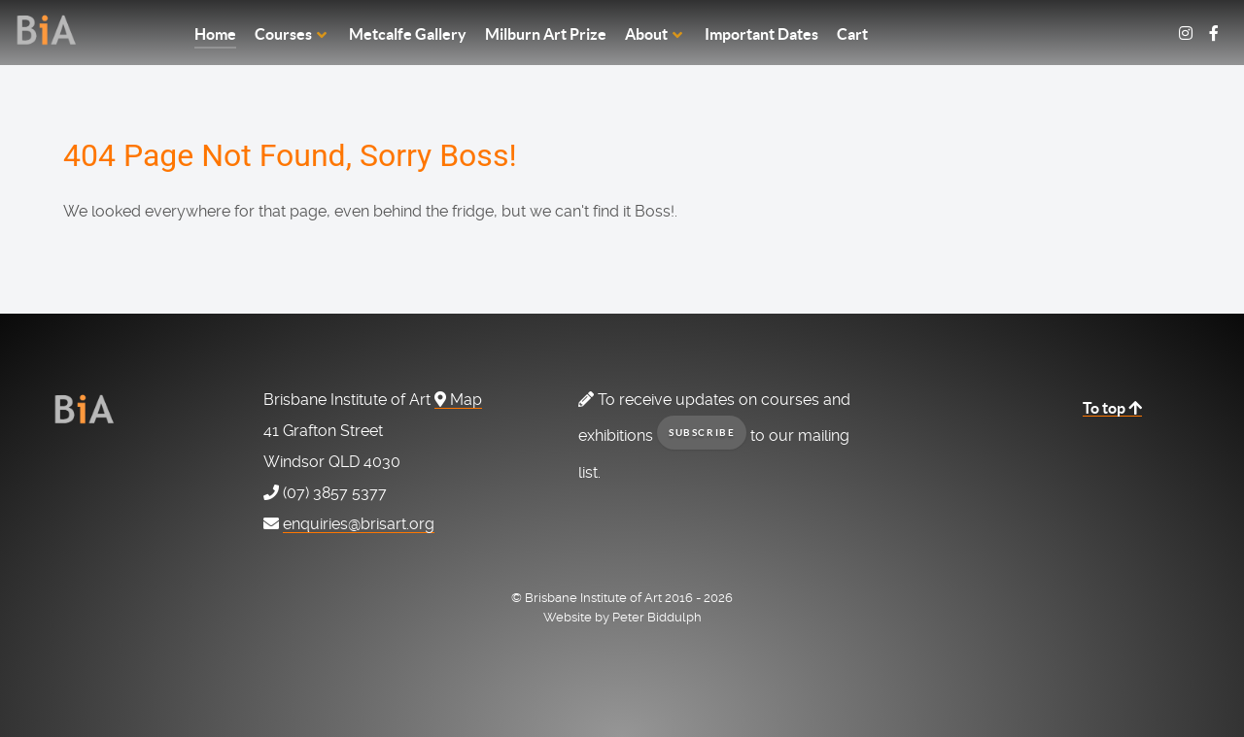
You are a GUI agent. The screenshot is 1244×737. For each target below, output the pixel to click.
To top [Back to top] (1112, 408)
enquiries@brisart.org (358, 524)
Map (458, 399)
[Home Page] (93, 30)
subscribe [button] (702, 432)
